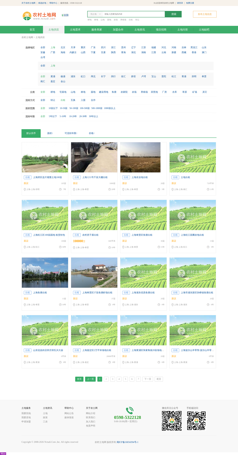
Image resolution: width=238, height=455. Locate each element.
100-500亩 (85, 108)
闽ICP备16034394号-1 (127, 442)
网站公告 (69, 413)
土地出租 (185, 177)
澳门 (204, 52)
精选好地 (42, 3)
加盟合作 (118, 29)
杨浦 (63, 76)
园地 (109, 20)
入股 (83, 100)
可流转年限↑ (71, 133)
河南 (174, 47)
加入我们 (90, 421)
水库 (174, 92)
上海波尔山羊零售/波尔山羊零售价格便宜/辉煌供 (206, 350)
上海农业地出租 (140, 177)
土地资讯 (139, 29)
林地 (96, 20)
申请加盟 (26, 421)
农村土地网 (27, 37)
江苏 (143, 47)
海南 (63, 52)
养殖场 (123, 20)
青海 (123, 52)
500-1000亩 (96, 108)
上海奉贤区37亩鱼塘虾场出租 (97, 292)
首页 (32, 29)
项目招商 (161, 29)
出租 (131, 20)
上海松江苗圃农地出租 (192, 235)
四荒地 (154, 92)
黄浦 (53, 76)
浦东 (73, 76)
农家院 (124, 92)
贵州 (123, 47)
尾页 (159, 379)
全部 (42, 47)
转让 (137, 20)
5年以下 (53, 116)
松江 (174, 76)
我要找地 (26, 413)
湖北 (133, 52)
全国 (66, 15)
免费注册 (190, 3)
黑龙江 (194, 47)
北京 (63, 47)
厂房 (164, 92)
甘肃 (103, 52)
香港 (194, 52)
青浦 (184, 76)
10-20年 (73, 116)
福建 (153, 47)
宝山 (153, 76)
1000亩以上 (110, 108)
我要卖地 (26, 417)
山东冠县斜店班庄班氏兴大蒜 (48, 350)
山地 (103, 20)
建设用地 (103, 92)
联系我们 (90, 417)
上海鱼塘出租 (40, 292)
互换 (73, 100)
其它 (204, 92)
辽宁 (133, 47)
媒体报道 (69, 417)
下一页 (147, 379)
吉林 (184, 47)
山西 (83, 52)
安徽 (42, 52)
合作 (93, 100)
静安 (133, 76)
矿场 (194, 92)
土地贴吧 (204, 29)
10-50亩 (64, 108)
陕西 (113, 52)
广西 (53, 52)
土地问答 (182, 29)
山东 (204, 47)
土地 (45, 413)
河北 (163, 47)
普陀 (163, 76)
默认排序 (31, 133)
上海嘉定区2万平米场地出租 (96, 350)
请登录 (180, 3)
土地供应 (53, 29)
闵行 (113, 76)
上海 (53, 47)
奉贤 (204, 76)
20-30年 (83, 116)
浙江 (113, 47)
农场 (116, 20)
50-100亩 (73, 108)
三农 (45, 421)
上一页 (90, 379)
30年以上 (93, 116)
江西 (153, 52)
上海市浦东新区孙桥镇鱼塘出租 (197, 292)
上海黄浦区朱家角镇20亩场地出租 (149, 350)
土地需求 (75, 29)
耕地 (90, 20)
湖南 (143, 52)
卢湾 (143, 76)
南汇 (42, 81)
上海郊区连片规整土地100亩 (47, 177)
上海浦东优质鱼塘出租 (143, 292)
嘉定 (53, 81)
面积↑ (50, 133)
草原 (184, 92)
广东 (93, 47)
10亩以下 (53, 108)
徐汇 (123, 76)
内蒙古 (73, 52)
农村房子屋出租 (90, 235)
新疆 (174, 52)
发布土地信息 (205, 14)
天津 (73, 47)
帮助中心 (53, 3)
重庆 (83, 47)
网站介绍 (90, 413)
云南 (163, 52)
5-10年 (63, 116)
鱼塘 (114, 92)
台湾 (42, 57)
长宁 (103, 76)
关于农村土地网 (28, 3)
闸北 (93, 76)
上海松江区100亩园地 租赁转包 (49, 235)
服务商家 (96, 29)
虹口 (83, 76)
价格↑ (92, 133)
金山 (63, 81)
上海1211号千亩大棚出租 (95, 177)
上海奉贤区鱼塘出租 (142, 235)
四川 (103, 47)
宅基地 (63, 92)
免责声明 (90, 426)
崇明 (194, 76)
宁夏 (93, 52)
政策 (45, 417)
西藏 (184, 52)
